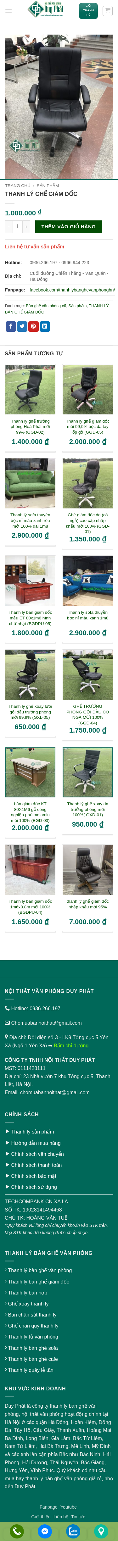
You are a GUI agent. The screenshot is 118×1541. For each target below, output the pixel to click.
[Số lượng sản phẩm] (18, 226)
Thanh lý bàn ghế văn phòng (40, 1270)
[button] (8, 11)
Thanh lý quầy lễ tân (30, 1370)
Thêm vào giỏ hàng (69, 226)
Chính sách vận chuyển (37, 1154)
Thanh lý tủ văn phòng (33, 1336)
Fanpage (49, 1507)
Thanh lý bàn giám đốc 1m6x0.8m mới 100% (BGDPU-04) (30, 907)
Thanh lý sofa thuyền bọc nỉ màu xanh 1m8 (87, 615)
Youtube (68, 1507)
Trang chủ (18, 185)
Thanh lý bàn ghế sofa (33, 1348)
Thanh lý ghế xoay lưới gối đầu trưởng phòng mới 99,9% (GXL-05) (30, 712)
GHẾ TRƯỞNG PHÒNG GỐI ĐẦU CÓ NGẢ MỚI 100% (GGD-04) (87, 714)
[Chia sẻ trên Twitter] (22, 326)
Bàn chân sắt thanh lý (32, 1314)
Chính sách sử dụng (34, 1187)
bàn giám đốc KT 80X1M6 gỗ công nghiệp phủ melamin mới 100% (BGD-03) (30, 812)
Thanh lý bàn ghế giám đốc (38, 1281)
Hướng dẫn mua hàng (35, 1143)
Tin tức (78, 1516)
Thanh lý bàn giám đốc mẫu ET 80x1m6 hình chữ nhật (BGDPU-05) (30, 618)
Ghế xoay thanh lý (28, 1303)
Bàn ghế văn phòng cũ (46, 305)
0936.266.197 (45, 1008)
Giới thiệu (41, 1516)
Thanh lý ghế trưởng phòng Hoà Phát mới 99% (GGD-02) (30, 427)
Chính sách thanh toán (36, 1165)
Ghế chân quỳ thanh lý (33, 1325)
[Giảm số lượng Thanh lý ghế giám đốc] (9, 226)
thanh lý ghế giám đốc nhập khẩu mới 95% (88, 904)
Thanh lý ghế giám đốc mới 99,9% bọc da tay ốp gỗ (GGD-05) (88, 427)
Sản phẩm (48, 185)
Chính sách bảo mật (33, 1176)
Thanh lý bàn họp (27, 1292)
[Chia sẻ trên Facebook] (11, 326)
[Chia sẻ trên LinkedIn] (45, 326)
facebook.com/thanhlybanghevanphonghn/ (72, 289)
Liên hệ (60, 1516)
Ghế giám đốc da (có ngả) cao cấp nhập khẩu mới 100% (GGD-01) (88, 523)
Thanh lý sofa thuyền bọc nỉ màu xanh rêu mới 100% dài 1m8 (30, 520)
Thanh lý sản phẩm (32, 1131)
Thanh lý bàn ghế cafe (33, 1359)
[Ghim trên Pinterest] (33, 326)
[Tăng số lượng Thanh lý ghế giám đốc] (26, 226)
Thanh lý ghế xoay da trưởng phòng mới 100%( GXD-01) (87, 809)
